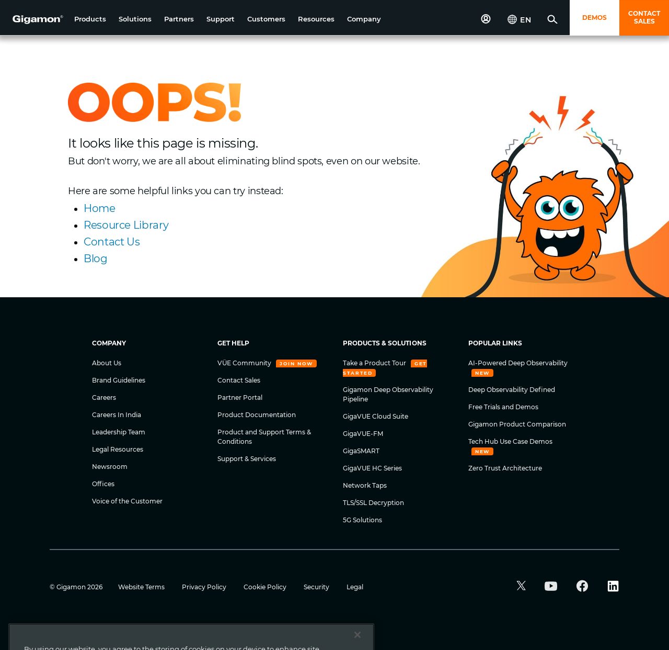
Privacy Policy (205, 587)
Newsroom (110, 466)
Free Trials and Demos (503, 407)
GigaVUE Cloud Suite (375, 416)
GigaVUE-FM (363, 434)
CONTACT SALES (644, 17)
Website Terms (142, 587)
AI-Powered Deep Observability (518, 363)
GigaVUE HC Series (372, 468)
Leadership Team (118, 432)
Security (317, 587)
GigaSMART (361, 451)
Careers (104, 397)
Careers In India (116, 415)
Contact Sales (238, 380)
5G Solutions (362, 520)
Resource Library (126, 225)
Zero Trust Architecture (505, 468)
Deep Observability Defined (511, 390)
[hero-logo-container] (33, 19)
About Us (106, 363)
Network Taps (365, 485)
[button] (90, 19)
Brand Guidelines (118, 380)
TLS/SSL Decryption (373, 503)
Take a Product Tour (375, 363)
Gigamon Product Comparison (517, 424)
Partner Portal (239, 397)
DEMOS (594, 17)
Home (100, 208)
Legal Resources (117, 449)
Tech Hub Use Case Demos (510, 441)
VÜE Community (245, 363)
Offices (103, 484)
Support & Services (246, 459)
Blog (96, 258)
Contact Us (112, 242)
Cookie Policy (266, 587)
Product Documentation (256, 415)
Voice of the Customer (127, 501)
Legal (355, 587)
